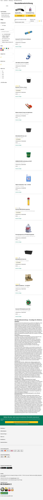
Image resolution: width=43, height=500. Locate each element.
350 (3, 77)
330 (3, 76)
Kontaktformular (13, 478)
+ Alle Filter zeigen (4, 82)
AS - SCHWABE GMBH (6, 34)
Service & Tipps (4, 433)
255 (3, 74)
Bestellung (3, 428)
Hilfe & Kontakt (4, 431)
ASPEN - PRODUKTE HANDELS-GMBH (6, 36)
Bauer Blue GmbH (5, 40)
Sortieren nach (32, 19)
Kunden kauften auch (5, 15)
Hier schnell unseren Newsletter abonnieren (21, 422)
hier (21, 479)
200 (3, 72)
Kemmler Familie (4, 442)
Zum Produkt (19, 15)
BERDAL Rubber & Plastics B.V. (7, 42)
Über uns (3, 436)
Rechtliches (3, 439)
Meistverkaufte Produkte (5, 13)
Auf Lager (4, 25)
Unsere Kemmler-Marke (5, 16)
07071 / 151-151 (38, 475)
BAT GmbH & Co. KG (6, 38)
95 (2, 71)
